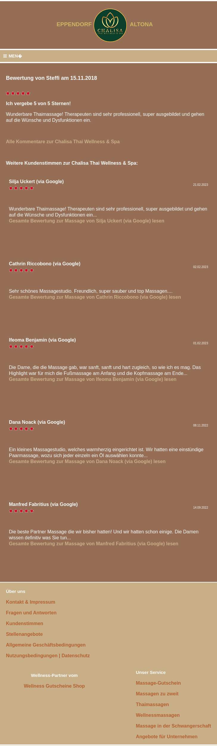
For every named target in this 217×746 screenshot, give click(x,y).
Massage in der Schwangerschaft (173, 725)
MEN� (12, 56)
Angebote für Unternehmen (166, 736)
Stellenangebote (24, 634)
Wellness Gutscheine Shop (54, 686)
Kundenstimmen (24, 623)
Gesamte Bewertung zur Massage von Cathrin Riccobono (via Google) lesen (95, 297)
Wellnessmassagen (157, 715)
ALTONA (145, 24)
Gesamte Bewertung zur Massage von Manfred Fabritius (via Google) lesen (93, 543)
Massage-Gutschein (158, 683)
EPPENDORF (74, 24)
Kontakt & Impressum (30, 602)
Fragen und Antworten (31, 612)
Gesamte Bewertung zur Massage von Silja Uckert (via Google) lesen (86, 220)
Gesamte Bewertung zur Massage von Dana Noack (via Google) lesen (87, 461)
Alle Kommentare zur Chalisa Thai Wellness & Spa (63, 141)
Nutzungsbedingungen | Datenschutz (48, 655)
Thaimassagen (152, 704)
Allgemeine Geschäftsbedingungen (46, 644)
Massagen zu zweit (157, 693)
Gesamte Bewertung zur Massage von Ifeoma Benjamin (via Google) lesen (93, 379)
